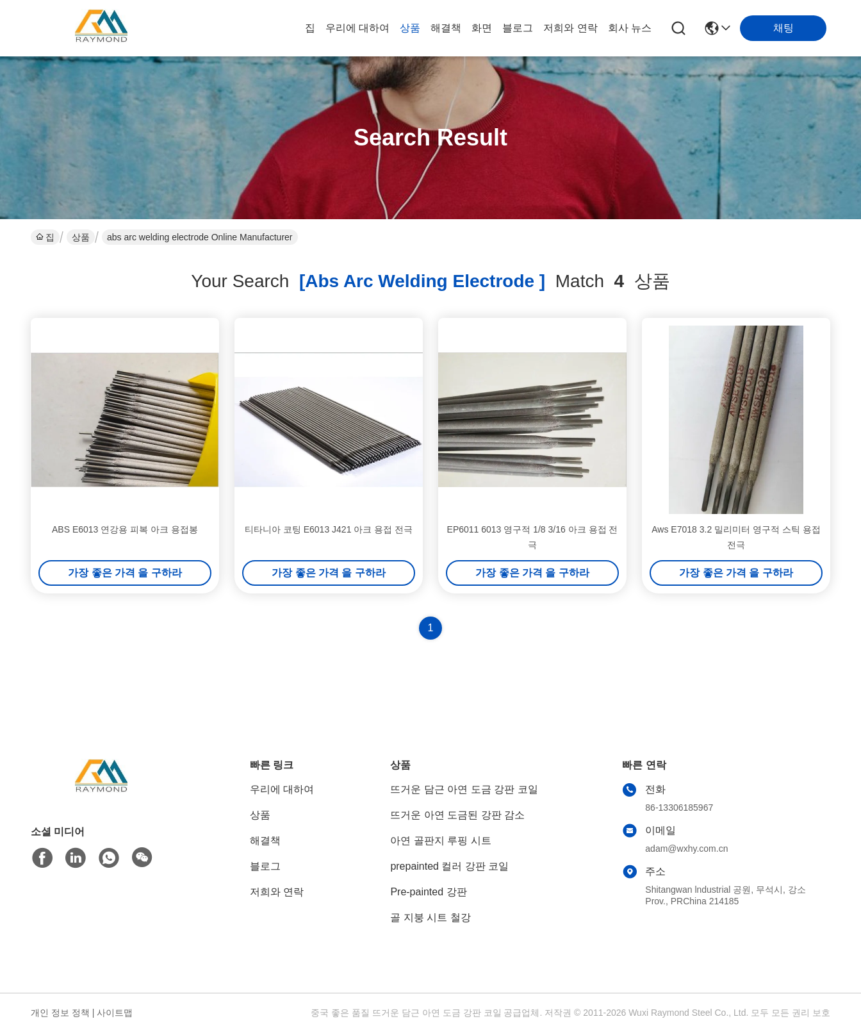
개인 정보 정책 (60, 1012)
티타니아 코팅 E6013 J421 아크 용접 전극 (329, 529)
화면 (482, 27)
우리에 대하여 (357, 27)
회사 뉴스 (630, 27)
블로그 (517, 27)
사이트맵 (115, 1012)
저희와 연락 (570, 27)
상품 (410, 27)
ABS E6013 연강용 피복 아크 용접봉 (125, 529)
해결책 (445, 27)
